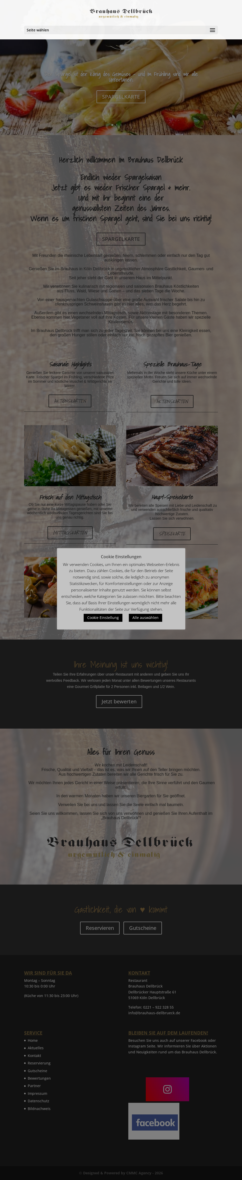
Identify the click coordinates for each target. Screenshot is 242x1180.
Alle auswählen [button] (145, 617)
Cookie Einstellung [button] (103, 617)
